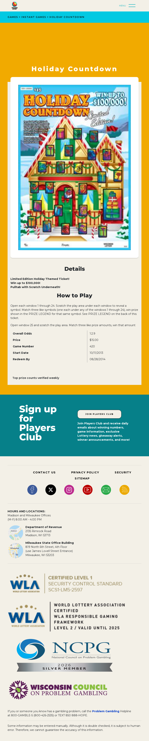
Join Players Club (99, 414)
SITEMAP (82, 478)
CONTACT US (44, 472)
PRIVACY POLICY (85, 472)
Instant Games (33, 17)
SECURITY (123, 472)
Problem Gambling (105, 711)
